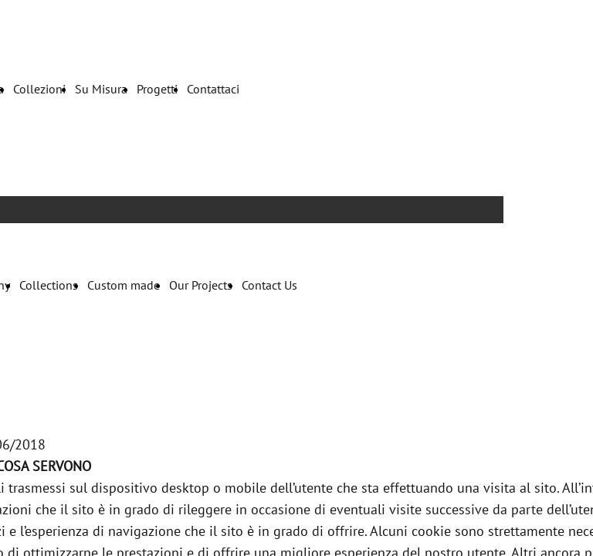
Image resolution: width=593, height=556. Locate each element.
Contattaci (213, 89)
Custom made (123, 285)
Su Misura (101, 89)
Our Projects (200, 285)
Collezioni (39, 89)
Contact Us (269, 285)
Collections (48, 285)
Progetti (157, 89)
